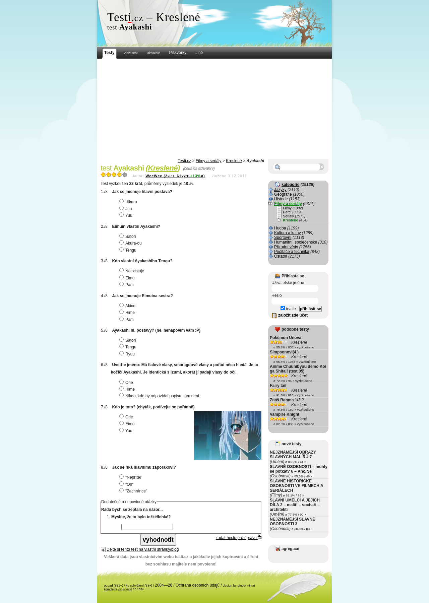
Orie (127, 382)
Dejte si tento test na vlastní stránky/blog (143, 549)
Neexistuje (132, 271)
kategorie (290, 184)
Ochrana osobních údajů (198, 585)
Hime (128, 312)
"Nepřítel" (131, 477)
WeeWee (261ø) (175, 176)
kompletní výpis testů (118, 589)
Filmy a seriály (209, 160)
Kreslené (234, 160)
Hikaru (129, 202)
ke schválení (139, 585)
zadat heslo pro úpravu (238, 537)
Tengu (128, 250)
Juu (126, 208)
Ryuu (128, 354)
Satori (128, 236)
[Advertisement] (214, 109)
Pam (127, 284)
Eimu (127, 278)
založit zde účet (293, 315)
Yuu (126, 215)
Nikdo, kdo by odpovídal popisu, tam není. (160, 396)
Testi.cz (184, 160)
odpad (113, 585)
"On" (127, 484)
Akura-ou (131, 243)
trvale (288, 309)
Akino (128, 306)
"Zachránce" (134, 491)
